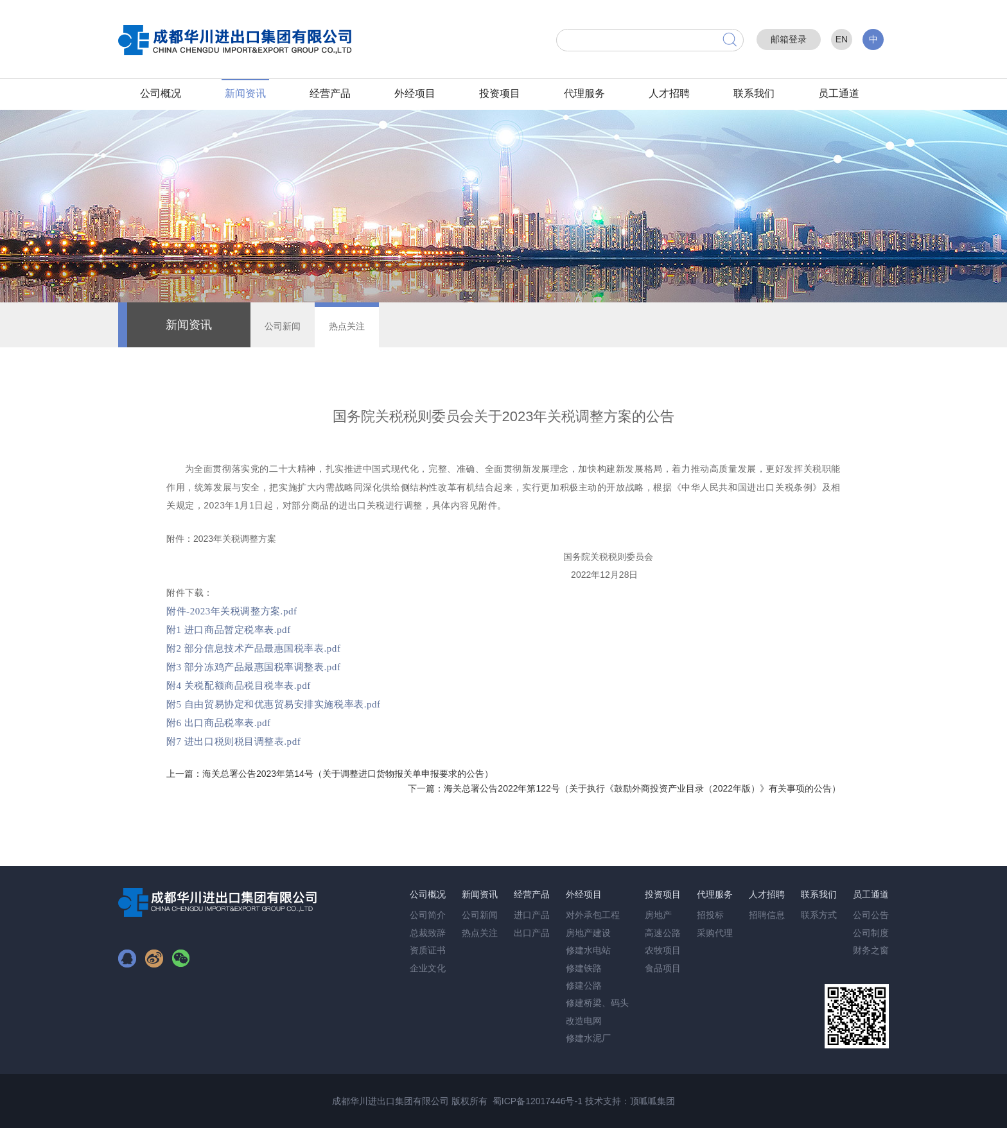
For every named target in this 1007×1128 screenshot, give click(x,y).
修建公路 (584, 985)
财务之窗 (871, 950)
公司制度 (871, 933)
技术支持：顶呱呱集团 (630, 1101)
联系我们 (754, 93)
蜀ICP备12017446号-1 (537, 1101)
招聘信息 (767, 915)
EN (842, 39)
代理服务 (584, 93)
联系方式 (819, 915)
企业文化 (428, 968)
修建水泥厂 (588, 1038)
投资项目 (499, 93)
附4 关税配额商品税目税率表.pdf (238, 686)
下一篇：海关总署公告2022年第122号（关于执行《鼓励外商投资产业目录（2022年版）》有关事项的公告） (624, 788)
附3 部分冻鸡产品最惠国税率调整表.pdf (253, 667)
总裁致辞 (428, 933)
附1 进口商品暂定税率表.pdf (228, 630)
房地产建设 (588, 933)
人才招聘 (669, 93)
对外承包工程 (593, 915)
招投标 (710, 915)
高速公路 (663, 933)
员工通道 (838, 93)
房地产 (658, 915)
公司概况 (160, 93)
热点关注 (347, 326)
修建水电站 (588, 950)
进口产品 (532, 915)
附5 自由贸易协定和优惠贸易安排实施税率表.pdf (273, 704)
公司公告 (871, 915)
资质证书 (428, 950)
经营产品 (330, 93)
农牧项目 (663, 950)
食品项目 (663, 968)
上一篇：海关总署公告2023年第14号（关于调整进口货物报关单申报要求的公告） (329, 773)
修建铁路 (584, 968)
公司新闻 (283, 326)
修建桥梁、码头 (597, 1003)
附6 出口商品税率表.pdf (218, 723)
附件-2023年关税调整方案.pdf (231, 611)
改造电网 (584, 1021)
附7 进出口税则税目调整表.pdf (233, 741)
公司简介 (428, 915)
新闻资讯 (245, 93)
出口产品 (532, 933)
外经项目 (414, 93)
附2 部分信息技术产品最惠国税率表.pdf (253, 648)
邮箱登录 (789, 39)
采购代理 (715, 933)
